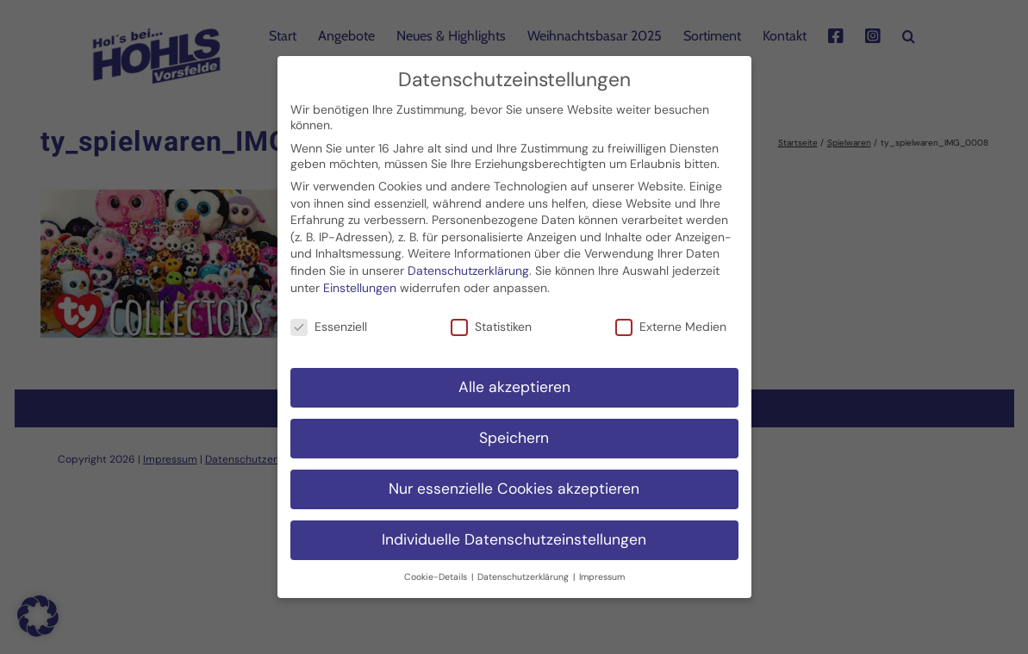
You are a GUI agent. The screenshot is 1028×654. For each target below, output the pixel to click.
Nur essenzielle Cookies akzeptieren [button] (514, 479)
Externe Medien (670, 318)
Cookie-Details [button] (437, 567)
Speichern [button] (514, 429)
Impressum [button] (602, 567)
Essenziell (328, 318)
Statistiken (491, 318)
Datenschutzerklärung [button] (524, 567)
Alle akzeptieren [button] (514, 378)
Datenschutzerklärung (468, 262)
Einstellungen (359, 278)
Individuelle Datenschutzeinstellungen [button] (514, 530)
